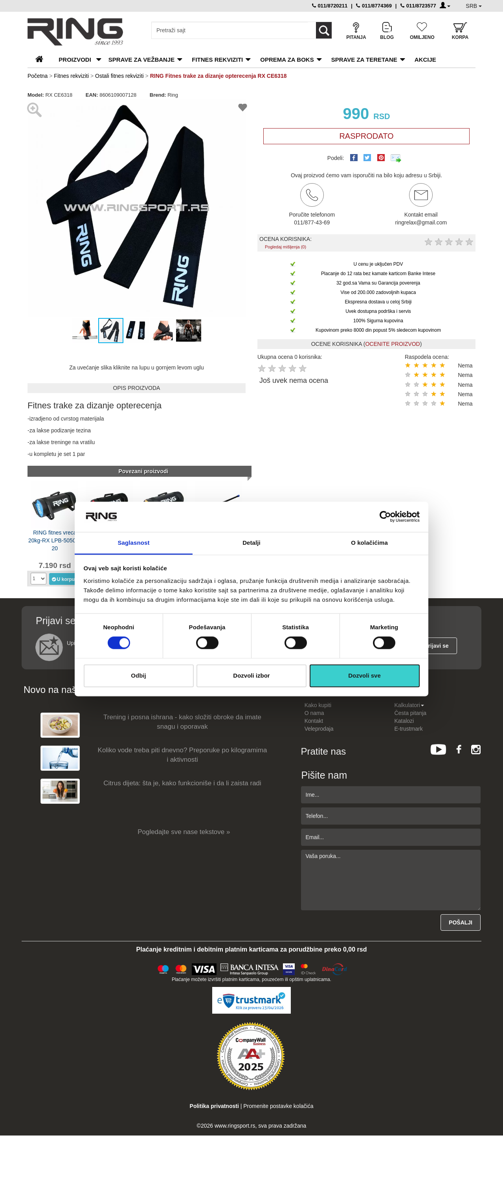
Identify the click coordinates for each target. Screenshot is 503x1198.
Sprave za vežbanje (141, 59)
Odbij (138, 675)
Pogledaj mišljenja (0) (285, 246)
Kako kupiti (318, 705)
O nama (314, 713)
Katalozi (404, 721)
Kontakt (314, 721)
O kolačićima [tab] (369, 542)
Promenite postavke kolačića (278, 1106)
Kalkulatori (409, 705)
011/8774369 (374, 6)
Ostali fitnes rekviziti (119, 76)
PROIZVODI (75, 59)
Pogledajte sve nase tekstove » (184, 832)
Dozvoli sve (364, 675)
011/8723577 (418, 6)
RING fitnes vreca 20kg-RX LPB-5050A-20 (54, 539)
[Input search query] (230, 30)
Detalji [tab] (251, 542)
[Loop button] (324, 30)
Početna (38, 76)
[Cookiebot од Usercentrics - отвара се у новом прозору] (385, 517)
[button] (34, 208)
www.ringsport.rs (235, 1126)
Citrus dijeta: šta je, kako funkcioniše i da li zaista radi (182, 783)
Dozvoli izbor (251, 675)
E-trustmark (408, 729)
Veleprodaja (319, 729)
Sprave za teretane (364, 59)
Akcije (425, 59)
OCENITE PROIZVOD (392, 344)
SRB (474, 6)
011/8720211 (330, 6)
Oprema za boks (287, 59)
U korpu (63, 579)
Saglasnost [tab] (133, 542)
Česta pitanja (410, 713)
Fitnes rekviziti (217, 59)
